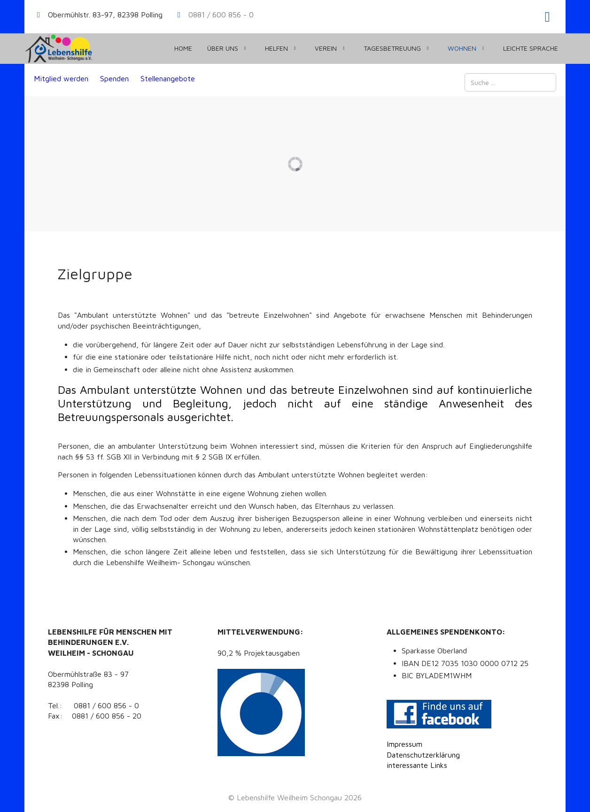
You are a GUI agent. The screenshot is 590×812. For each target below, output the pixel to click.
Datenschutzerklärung (423, 755)
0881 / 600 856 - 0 (221, 14)
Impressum (404, 744)
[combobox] (510, 82)
